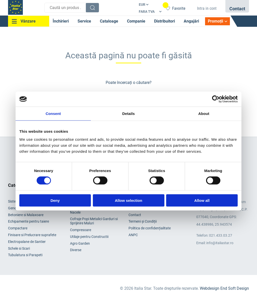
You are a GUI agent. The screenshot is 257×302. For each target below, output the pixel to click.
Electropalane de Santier (27, 242)
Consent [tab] (53, 113)
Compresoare (80, 230)
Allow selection (128, 200)
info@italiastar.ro (219, 243)
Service (84, 21)
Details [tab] (128, 113)
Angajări (191, 21)
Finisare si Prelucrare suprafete (32, 235)
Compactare (17, 228)
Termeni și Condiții (142, 221)
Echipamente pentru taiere (28, 221)
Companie (136, 21)
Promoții (215, 21)
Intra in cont (207, 8)
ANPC (133, 235)
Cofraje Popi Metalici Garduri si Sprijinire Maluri (94, 221)
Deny (55, 200)
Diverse (75, 250)
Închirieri (61, 21)
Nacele (75, 212)
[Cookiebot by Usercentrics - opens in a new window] (216, 99)
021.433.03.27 (220, 235)
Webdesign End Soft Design (224, 288)
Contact (134, 215)
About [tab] (203, 113)
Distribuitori (164, 21)
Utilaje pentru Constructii (89, 237)
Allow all (202, 200)
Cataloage (109, 21)
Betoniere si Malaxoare (25, 215)
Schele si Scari (19, 248)
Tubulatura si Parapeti (25, 255)
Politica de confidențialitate (149, 228)
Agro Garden (80, 243)
